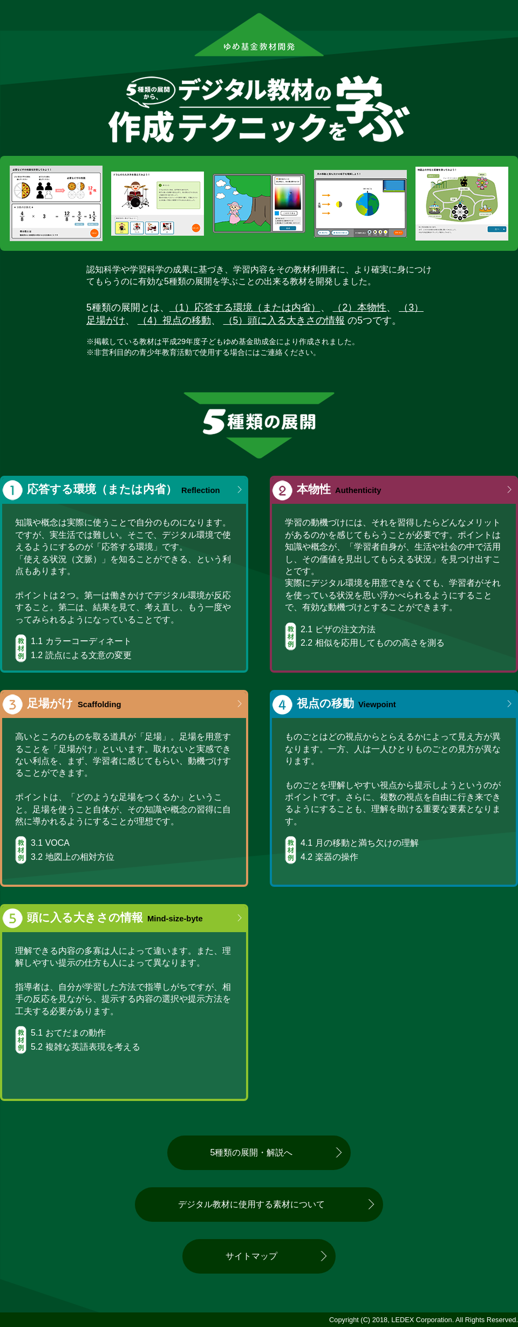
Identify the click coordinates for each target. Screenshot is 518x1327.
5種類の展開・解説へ (251, 1152)
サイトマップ (251, 1256)
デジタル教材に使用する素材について (251, 1204)
